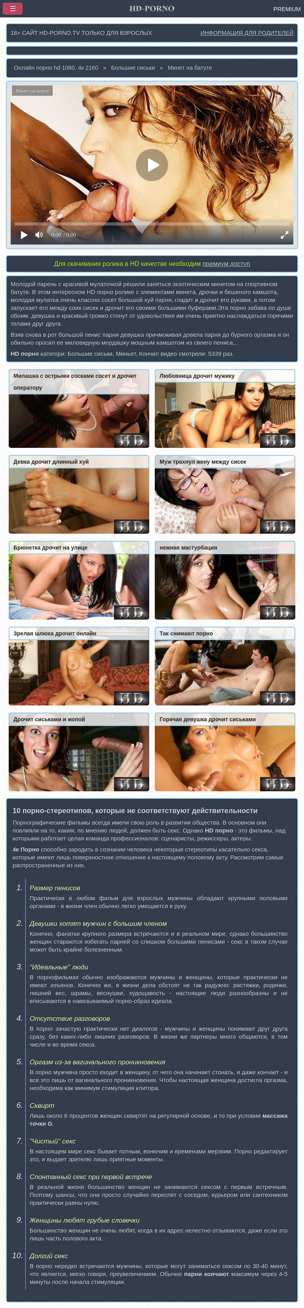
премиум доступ (226, 263)
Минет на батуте (190, 67)
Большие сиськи (133, 67)
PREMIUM (287, 9)
